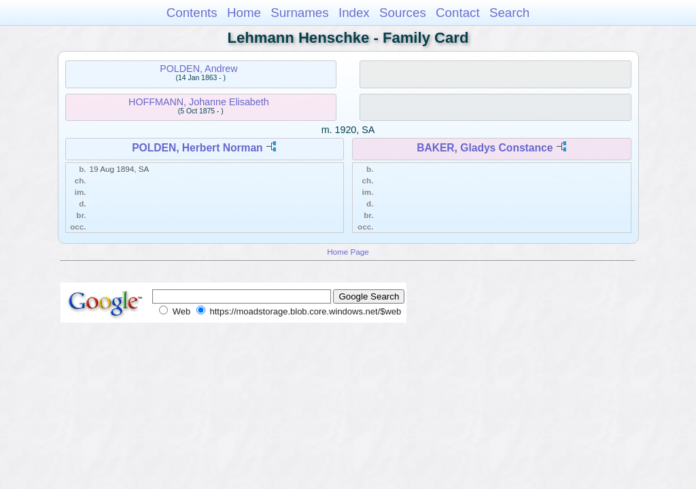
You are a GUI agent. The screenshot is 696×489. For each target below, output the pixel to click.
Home (244, 12)
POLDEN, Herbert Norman (197, 147)
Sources (402, 12)
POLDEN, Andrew (198, 68)
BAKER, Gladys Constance (485, 147)
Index (354, 12)
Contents (192, 12)
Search (509, 12)
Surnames (299, 12)
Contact (458, 12)
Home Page (348, 251)
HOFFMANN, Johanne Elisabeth (198, 101)
